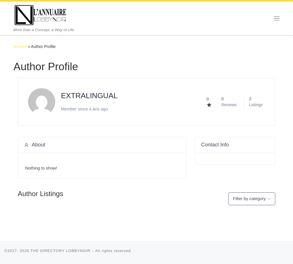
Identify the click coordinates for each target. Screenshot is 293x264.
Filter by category (249, 198)
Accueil (20, 46)
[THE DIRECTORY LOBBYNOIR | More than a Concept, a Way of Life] (40, 14)
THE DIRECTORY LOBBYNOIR (60, 251)
